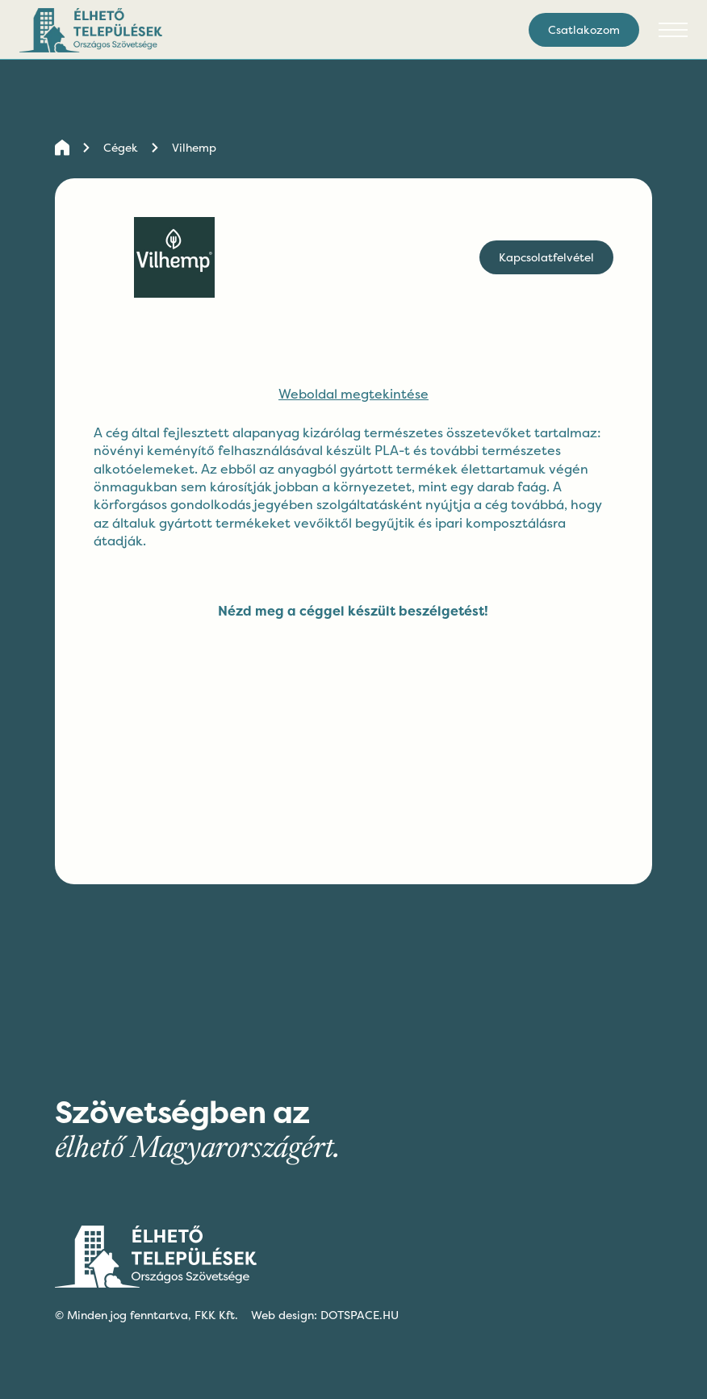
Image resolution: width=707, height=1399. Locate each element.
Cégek (120, 147)
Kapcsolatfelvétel (546, 257)
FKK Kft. (216, 1314)
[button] (673, 29)
